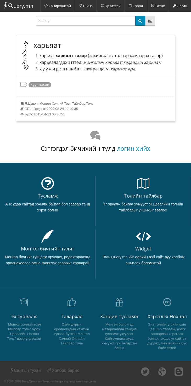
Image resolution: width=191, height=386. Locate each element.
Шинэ (86, 5)
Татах (158, 5)
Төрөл (136, 5)
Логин (180, 5)
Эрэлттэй (111, 5)
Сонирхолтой (57, 5)
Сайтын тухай (25, 370)
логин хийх (133, 148)
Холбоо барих (63, 370)
